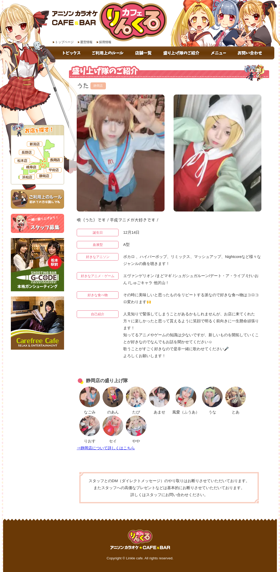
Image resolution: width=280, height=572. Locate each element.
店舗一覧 (144, 52)
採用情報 (105, 42)
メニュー (219, 52)
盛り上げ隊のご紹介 (182, 52)
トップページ (64, 42)
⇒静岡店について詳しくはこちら (106, 448)
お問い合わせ (253, 52)
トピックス (72, 52)
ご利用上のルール (108, 52)
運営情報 (86, 42)
